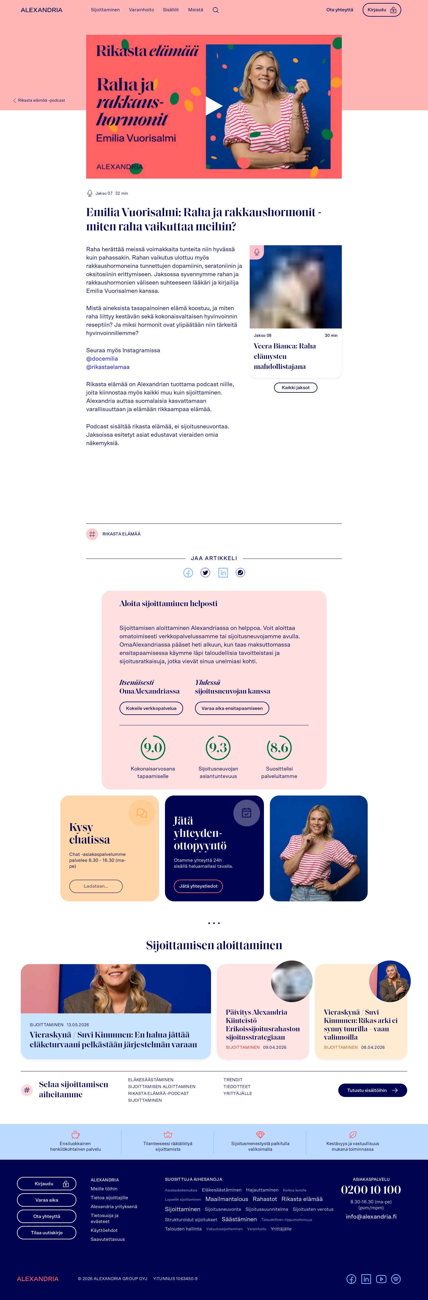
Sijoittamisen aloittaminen (162, 1087)
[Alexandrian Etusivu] (40, 10)
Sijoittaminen (145, 1100)
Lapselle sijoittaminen (183, 1199)
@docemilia (102, 359)
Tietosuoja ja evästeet (105, 1218)
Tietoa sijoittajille (109, 1197)
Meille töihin (104, 1188)
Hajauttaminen (262, 1190)
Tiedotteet (237, 1087)
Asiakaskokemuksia (181, 1190)
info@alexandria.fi (371, 1217)
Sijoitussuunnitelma (267, 1209)
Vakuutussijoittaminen (224, 1229)
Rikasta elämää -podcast (39, 100)
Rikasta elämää (122, 534)
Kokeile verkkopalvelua (151, 708)
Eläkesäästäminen (151, 1080)
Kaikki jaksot (296, 387)
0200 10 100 (371, 1191)
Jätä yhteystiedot (198, 886)
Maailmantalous (226, 1199)
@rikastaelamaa (108, 367)
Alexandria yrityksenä (114, 1206)
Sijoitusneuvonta (223, 1209)
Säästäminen (239, 1219)
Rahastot (265, 1199)
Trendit (233, 1080)
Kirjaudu (382, 10)
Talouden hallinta (183, 1229)
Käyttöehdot (104, 1230)
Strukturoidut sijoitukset (191, 1219)
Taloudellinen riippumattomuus (286, 1220)
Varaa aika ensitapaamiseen (232, 708)
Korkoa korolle (294, 1190)
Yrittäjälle (238, 1094)
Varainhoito (256, 1229)
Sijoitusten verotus (313, 1209)
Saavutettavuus (108, 1239)
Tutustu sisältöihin (373, 1090)
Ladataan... (96, 886)
